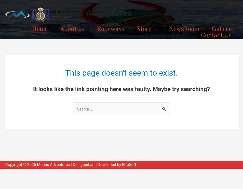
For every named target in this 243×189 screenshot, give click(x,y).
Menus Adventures (94, 13)
